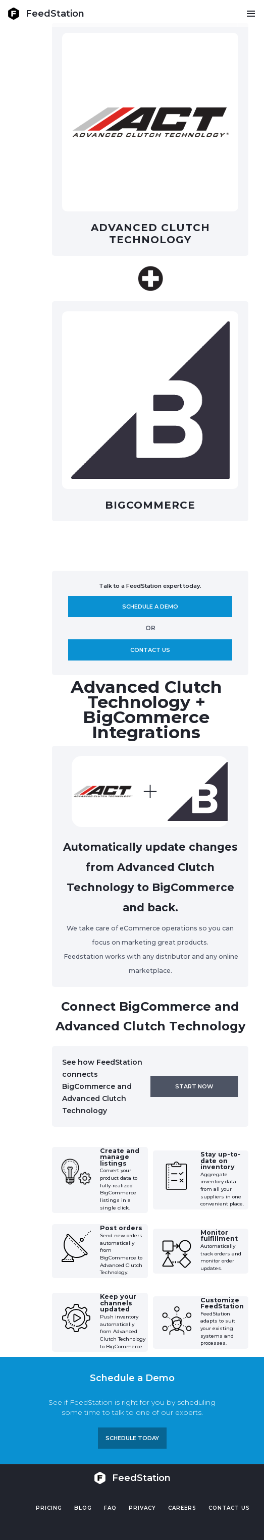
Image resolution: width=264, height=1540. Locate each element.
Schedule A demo (150, 606)
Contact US (229, 1508)
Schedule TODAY (132, 1438)
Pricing (49, 1508)
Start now (194, 1086)
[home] (46, 14)
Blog (83, 1508)
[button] (250, 14)
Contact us (150, 649)
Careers (182, 1508)
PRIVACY (142, 1508)
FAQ (110, 1508)
